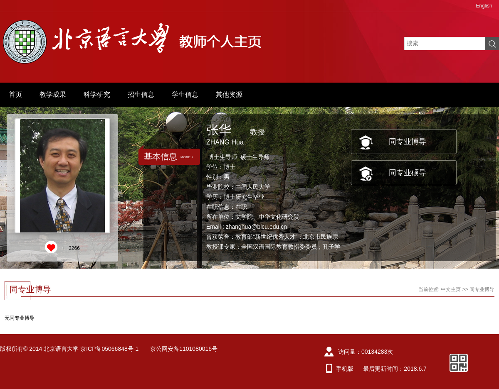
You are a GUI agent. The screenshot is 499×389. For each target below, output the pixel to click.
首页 (15, 94)
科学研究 (97, 94)
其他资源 (229, 94)
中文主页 (451, 289)
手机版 (344, 368)
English (484, 6)
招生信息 (141, 94)
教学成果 (53, 94)
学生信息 (185, 94)
